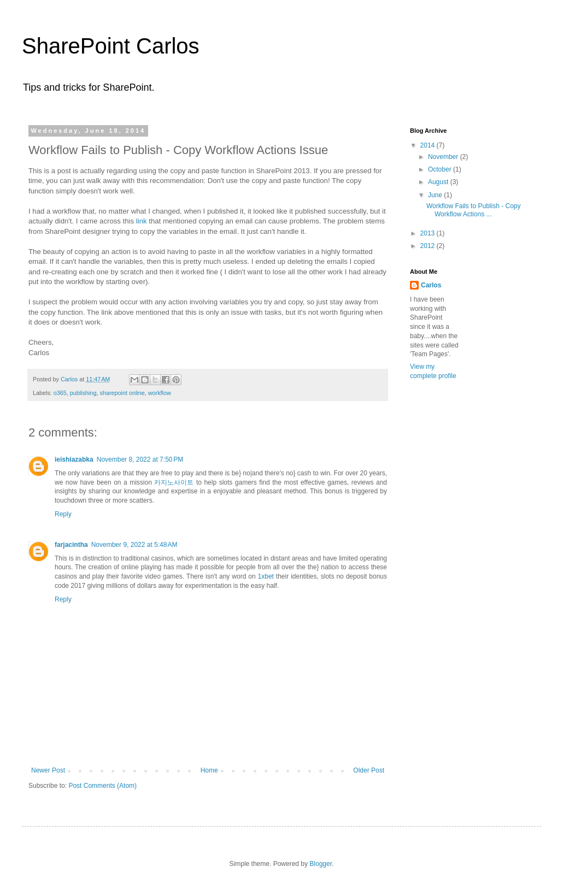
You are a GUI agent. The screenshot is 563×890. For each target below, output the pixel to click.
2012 (428, 246)
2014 (428, 145)
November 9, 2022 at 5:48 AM (134, 545)
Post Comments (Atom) (102, 785)
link (141, 221)
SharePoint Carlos (111, 46)
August (439, 182)
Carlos (431, 285)
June (436, 195)
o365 (60, 393)
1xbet (266, 576)
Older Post (368, 770)
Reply (63, 514)
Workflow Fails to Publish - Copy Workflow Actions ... (473, 209)
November (444, 157)
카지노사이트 (173, 482)
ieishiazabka (74, 459)
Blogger (320, 864)
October (440, 169)
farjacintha (71, 545)
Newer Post (48, 770)
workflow (159, 393)
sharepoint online (121, 393)
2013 (428, 233)
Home (209, 770)
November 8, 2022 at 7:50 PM (140, 459)
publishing (83, 393)
